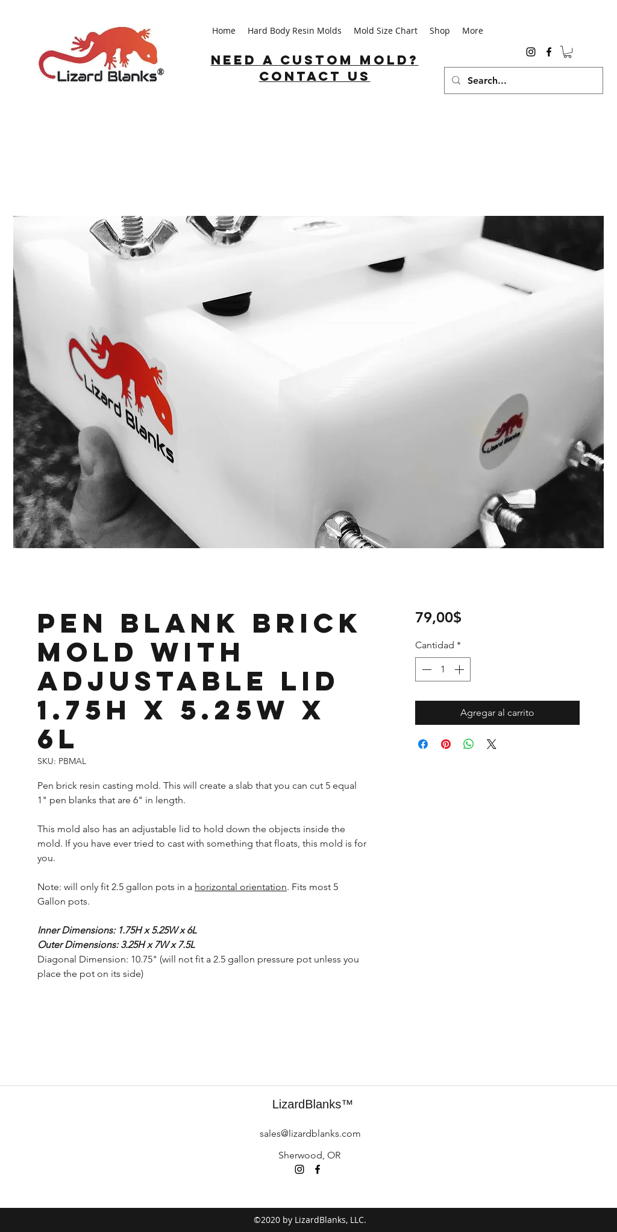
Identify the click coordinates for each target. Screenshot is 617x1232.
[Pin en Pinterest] (446, 744)
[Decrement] (425, 669)
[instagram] (531, 52)
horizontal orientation (241, 886)
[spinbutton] (443, 669)
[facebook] (549, 52)
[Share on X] (491, 744)
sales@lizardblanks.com (310, 1133)
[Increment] (460, 669)
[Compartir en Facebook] (423, 744)
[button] (567, 52)
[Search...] (522, 80)
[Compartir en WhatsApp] (469, 744)
